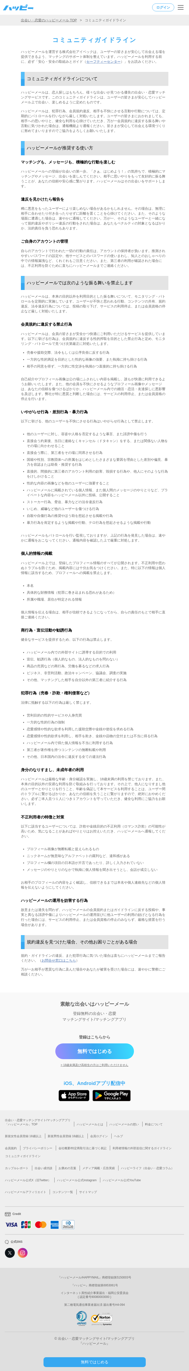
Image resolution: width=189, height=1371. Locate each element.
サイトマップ (88, 1192)
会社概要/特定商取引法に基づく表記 (82, 1148)
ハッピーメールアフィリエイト (25, 1192)
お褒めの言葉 (67, 1168)
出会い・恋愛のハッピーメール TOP (49, 20)
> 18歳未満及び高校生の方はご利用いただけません (95, 1065)
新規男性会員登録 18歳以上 (66, 1136)
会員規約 (11, 1148)
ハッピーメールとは (90, 1124)
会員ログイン (99, 1136)
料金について (154, 1124)
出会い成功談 (43, 1168)
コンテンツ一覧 (62, 1192)
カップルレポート (17, 1168)
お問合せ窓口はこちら (59, 960)
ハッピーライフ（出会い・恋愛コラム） (147, 1168)
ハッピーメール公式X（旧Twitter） (28, 1180)
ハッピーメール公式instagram (77, 1180)
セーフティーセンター (103, 62)
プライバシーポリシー (37, 1148)
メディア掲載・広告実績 (98, 1168)
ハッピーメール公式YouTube (122, 1180)
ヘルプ (118, 1136)
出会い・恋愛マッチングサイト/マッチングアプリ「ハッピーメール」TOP (38, 1122)
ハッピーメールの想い (124, 1124)
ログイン (163, 7)
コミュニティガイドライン (23, 1156)
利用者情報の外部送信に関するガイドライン (142, 1148)
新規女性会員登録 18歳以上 (23, 1136)
